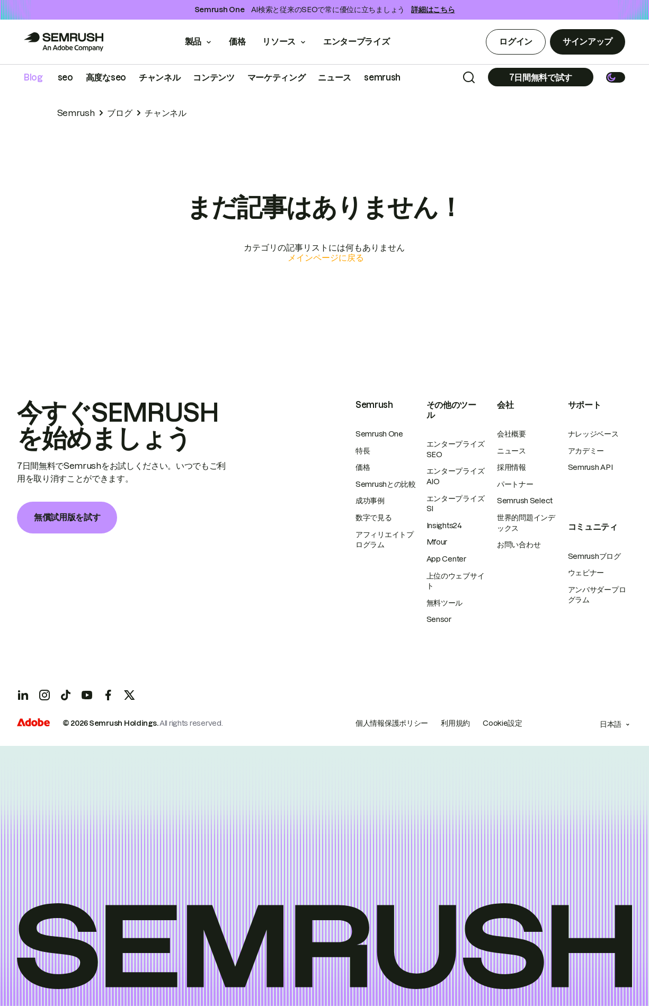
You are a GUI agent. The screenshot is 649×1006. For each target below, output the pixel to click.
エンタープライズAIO (455, 476)
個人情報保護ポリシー (391, 723)
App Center (446, 559)
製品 (193, 41)
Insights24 (444, 525)
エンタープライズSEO (455, 449)
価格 (237, 41)
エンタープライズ (363, 41)
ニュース (334, 77)
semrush (382, 77)
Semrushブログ (594, 556)
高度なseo (106, 77)
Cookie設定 (502, 723)
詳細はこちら (433, 9)
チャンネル (159, 77)
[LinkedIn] (23, 695)
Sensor (438, 619)
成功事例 (370, 500)
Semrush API (590, 467)
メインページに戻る (326, 257)
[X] (129, 695)
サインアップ (587, 41)
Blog (33, 77)
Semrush (76, 113)
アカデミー (586, 451)
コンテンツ (213, 77)
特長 (362, 451)
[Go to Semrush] (63, 41)
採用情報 (511, 467)
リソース (279, 41)
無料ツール (444, 603)
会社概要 (511, 434)
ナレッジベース (593, 434)
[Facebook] (108, 695)
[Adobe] (33, 723)
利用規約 (455, 723)
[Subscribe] (540, 77)
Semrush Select (525, 500)
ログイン (515, 41)
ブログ (119, 113)
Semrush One (379, 434)
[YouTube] (87, 695)
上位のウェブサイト (455, 581)
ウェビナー (586, 572)
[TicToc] (65, 695)
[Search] (469, 77)
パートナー (515, 484)
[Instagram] (44, 695)
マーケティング (276, 77)
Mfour (437, 542)
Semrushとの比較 (385, 484)
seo (65, 77)
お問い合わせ (518, 544)
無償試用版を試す (67, 517)
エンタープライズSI (455, 503)
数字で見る (373, 517)
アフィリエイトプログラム (384, 539)
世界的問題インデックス (526, 522)
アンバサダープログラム (597, 594)
